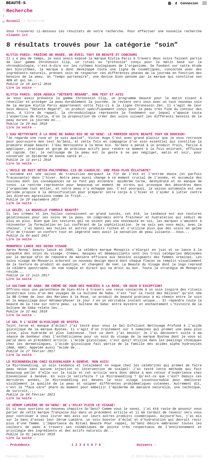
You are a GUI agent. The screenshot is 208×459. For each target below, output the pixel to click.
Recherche (19, 11)
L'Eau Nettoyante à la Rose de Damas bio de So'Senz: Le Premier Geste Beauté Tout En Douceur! (96, 134)
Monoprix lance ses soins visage (36, 246)
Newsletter (35, 456)
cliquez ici (17, 35)
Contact (13, 456)
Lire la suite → (21, 88)
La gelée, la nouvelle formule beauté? (42, 210)
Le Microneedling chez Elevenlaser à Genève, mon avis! (58, 362)
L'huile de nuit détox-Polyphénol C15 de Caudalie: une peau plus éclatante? (78, 170)
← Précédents (18, 445)
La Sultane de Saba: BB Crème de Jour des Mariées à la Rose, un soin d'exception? (84, 286)
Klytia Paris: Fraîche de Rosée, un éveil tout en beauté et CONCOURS (71, 55)
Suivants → (146, 445)
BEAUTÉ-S (16, 3)
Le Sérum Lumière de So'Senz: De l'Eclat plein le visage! (61, 405)
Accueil (13, 21)
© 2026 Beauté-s (146, 456)
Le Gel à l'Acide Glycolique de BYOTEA (42, 322)
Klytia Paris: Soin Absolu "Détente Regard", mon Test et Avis (64, 95)
